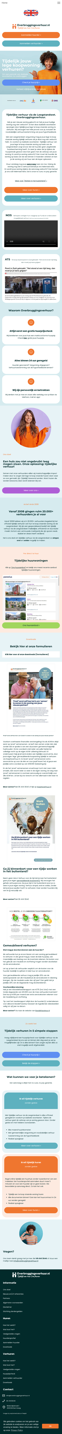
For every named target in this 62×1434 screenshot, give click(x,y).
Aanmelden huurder (11, 1342)
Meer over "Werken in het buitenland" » (31, 181)
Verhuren (8, 1354)
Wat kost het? (9, 1329)
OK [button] (50, 1426)
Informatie (9, 1282)
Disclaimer (7, 1307)
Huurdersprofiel (9, 1338)
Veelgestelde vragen (11, 1334)
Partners (6, 1298)
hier (25, 338)
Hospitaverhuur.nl (44, 787)
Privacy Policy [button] (17, 1430)
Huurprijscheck (9, 1374)
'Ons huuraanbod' (18, 567)
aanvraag (31, 164)
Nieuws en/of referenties (13, 1294)
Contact (8, 1389)
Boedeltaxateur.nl (42, 1010)
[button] (59, 3)
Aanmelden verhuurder (12, 1378)
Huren (6, 1318)
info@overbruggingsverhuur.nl (25, 1261)
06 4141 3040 (41, 1258)
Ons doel (6, 1289)
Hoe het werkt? (9, 1325)
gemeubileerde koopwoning (28, 880)
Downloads (7, 1347)
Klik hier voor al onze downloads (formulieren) (26, 654)
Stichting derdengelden (12, 1311)
